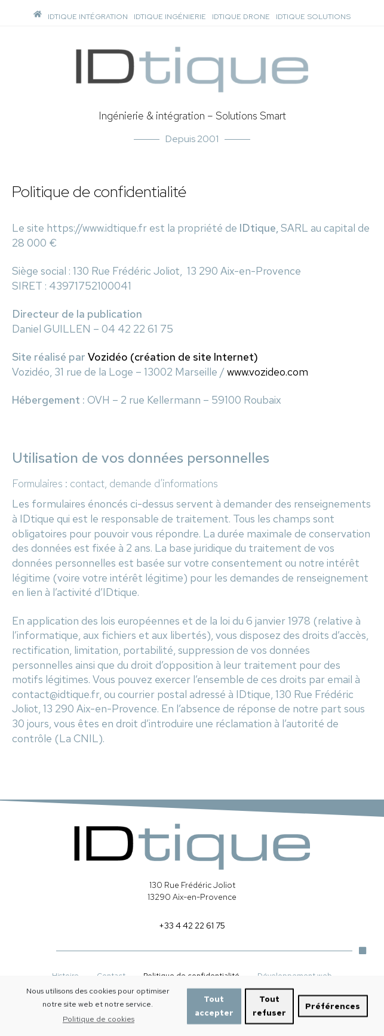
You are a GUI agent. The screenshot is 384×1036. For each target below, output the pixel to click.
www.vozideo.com (267, 372)
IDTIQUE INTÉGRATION (88, 16)
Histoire (65, 975)
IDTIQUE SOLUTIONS (313, 16)
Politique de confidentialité (191, 975)
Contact (111, 975)
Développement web (294, 975)
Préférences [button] (332, 1011)
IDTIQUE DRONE (241, 16)
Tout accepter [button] (214, 1011)
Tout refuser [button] (269, 1011)
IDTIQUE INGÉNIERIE (170, 16)
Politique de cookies (98, 1024)
